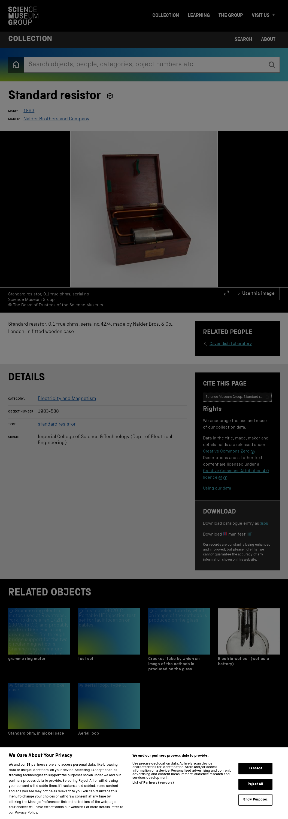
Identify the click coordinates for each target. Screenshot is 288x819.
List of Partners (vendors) (153, 790)
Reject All (255, 791)
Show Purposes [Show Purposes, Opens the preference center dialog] (255, 806)
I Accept (255, 775)
